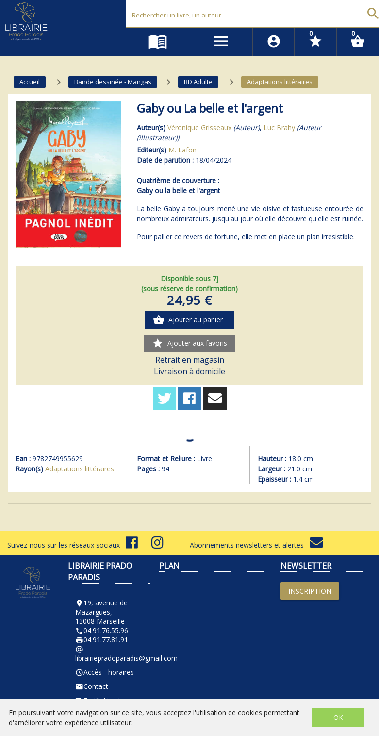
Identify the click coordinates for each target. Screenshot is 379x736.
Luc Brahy (279, 127)
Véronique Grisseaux (199, 127)
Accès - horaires (104, 672)
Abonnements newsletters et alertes (256, 545)
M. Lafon (182, 149)
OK (338, 717)
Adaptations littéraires (79, 468)
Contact (91, 686)
